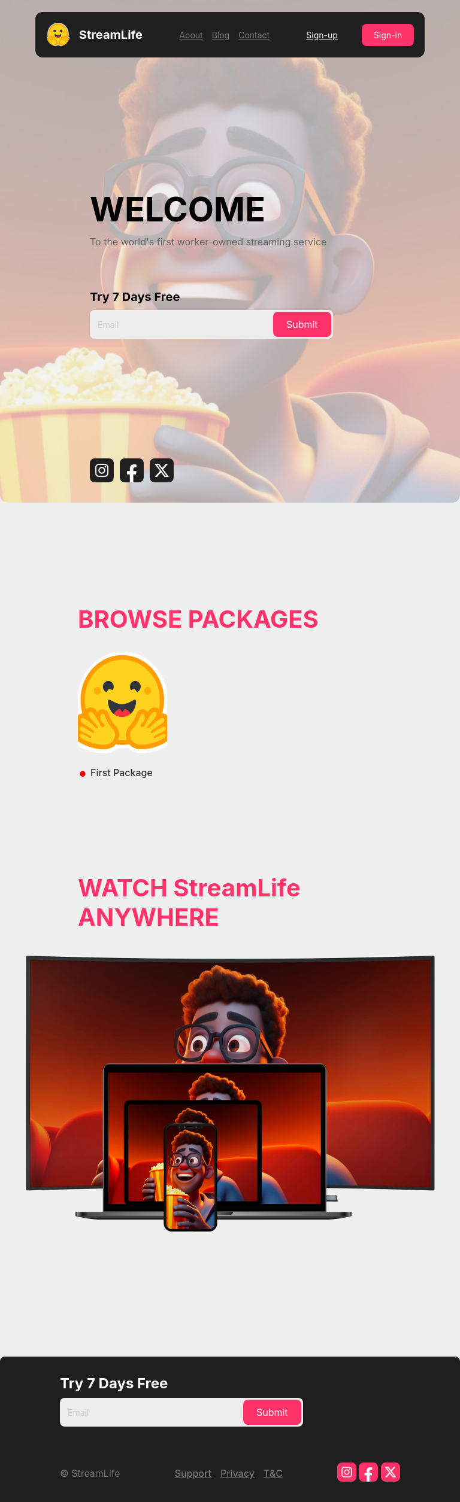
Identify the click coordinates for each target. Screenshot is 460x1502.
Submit (302, 324)
